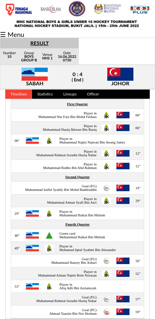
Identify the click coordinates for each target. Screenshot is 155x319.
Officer (93, 94)
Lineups (70, 94)
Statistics (45, 94)
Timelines (18, 94)
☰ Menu (12, 34)
